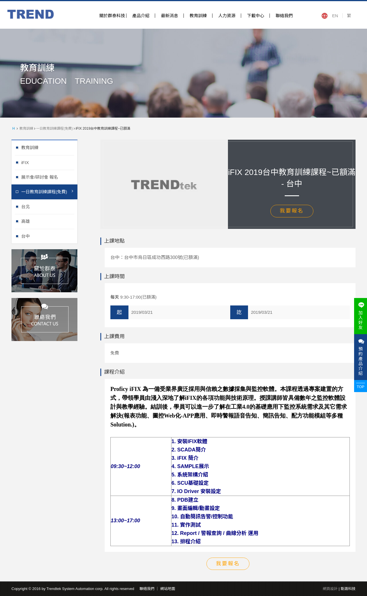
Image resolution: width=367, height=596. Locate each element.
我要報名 (292, 211)
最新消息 (169, 15)
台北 (49, 206)
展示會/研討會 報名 (49, 177)
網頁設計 (330, 589)
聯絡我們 (284, 15)
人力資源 (226, 15)
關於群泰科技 (112, 15)
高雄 (49, 221)
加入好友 (360, 316)
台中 (49, 236)
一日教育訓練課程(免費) (54, 128)
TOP (360, 387)
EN (335, 15)
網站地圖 (167, 589)
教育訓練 (198, 15)
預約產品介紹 (360, 357)
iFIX (49, 162)
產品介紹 (140, 15)
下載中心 (255, 15)
